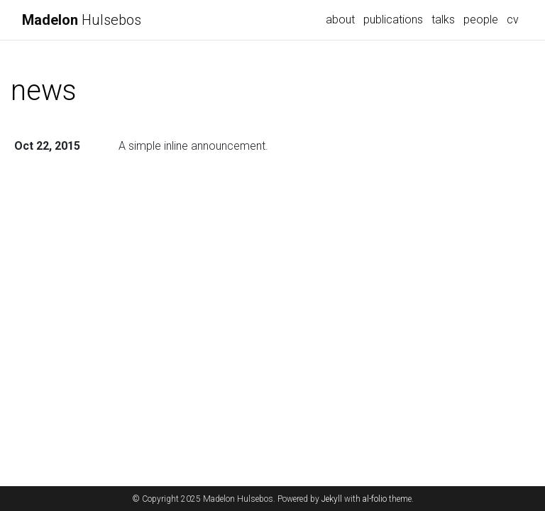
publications (393, 19)
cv (513, 19)
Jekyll (331, 499)
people (480, 19)
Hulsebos (81, 19)
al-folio (375, 499)
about (340, 19)
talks (443, 19)
